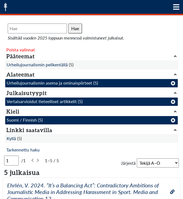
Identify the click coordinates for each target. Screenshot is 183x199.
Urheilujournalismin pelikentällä (37, 64)
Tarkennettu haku (23, 149)
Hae (75, 28)
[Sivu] (11, 161)
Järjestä (128, 163)
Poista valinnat (20, 49)
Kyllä (11, 138)
